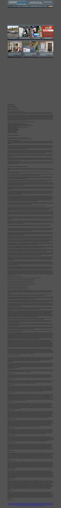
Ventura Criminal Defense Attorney (44, 504)
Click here (48, 171)
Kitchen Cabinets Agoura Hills (29, 505)
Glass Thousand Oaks (23, 504)
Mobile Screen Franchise (25, 503)
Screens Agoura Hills (40, 503)
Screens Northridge (47, 503)
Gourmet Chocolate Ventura (39, 505)
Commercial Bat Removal (35, 504)
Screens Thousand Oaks (32, 503)
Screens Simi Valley (12, 503)
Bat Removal (28, 504)
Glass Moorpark (16, 504)
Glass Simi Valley (11, 504)
